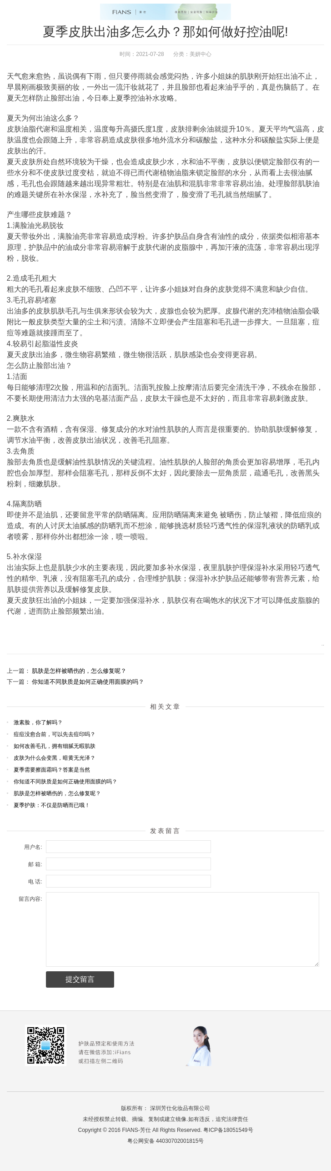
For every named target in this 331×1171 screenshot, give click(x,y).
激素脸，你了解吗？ (38, 722)
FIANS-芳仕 (136, 1130)
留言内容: (30, 899)
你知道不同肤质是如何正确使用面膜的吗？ (88, 681)
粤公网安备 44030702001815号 (165, 1141)
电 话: (35, 881)
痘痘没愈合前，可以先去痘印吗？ (54, 734)
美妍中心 (200, 54)
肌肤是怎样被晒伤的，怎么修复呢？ (79, 670)
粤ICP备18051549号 (228, 1130)
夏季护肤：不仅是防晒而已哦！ (52, 805)
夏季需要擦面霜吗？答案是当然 (52, 770)
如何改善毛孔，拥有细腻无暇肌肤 (54, 746)
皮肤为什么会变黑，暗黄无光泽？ (54, 758)
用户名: (33, 847)
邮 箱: (35, 864)
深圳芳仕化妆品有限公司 (180, 1108)
